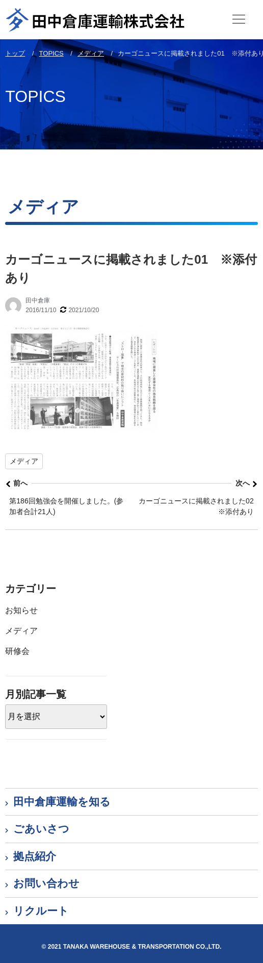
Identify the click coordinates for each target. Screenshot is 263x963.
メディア (24, 461)
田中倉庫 (37, 300)
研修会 (17, 651)
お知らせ (21, 610)
